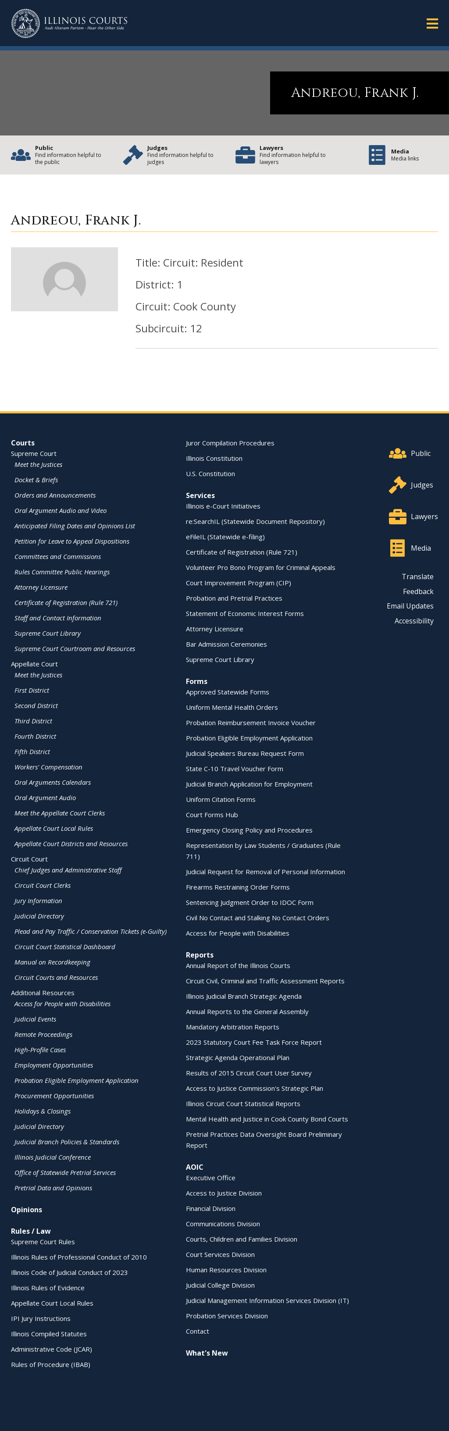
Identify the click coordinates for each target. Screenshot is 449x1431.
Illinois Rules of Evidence (48, 1287)
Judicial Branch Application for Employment (249, 784)
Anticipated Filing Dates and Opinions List (74, 525)
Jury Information (38, 900)
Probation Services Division (227, 1315)
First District (31, 690)
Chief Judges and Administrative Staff (67, 869)
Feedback (418, 591)
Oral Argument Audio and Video (60, 510)
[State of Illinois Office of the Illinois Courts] (69, 23)
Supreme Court (34, 453)
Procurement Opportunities (54, 1095)
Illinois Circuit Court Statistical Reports (243, 1103)
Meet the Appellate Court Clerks (59, 812)
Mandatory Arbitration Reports (232, 1026)
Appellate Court (34, 663)
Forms (196, 681)
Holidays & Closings (42, 1111)
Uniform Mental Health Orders (232, 707)
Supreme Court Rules (43, 1241)
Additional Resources (43, 992)
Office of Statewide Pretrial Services (65, 1172)
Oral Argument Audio (45, 797)
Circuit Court (29, 858)
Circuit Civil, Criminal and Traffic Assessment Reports (265, 980)
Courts (23, 443)
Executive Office (210, 1177)
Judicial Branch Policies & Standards (66, 1141)
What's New (207, 1353)
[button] (432, 23)
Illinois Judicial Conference (52, 1157)
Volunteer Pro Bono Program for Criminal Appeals (260, 567)
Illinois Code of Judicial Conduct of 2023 (69, 1272)
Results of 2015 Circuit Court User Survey (249, 1072)
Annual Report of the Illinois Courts (238, 965)
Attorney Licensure (41, 587)
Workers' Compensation (48, 766)
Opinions (26, 1209)
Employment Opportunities (53, 1065)
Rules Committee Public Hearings (62, 571)
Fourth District (35, 736)
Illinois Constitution (214, 458)
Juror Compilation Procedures (230, 442)
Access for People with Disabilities (62, 1003)
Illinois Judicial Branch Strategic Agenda (244, 996)
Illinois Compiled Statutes (49, 1333)
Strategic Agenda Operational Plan (237, 1057)
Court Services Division (220, 1254)
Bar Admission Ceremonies (226, 644)
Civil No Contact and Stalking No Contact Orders (257, 917)
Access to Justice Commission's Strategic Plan (254, 1088)
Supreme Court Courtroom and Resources (74, 648)
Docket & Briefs (36, 479)
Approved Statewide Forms (227, 691)
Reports (200, 955)
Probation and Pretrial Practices (234, 598)
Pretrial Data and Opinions (53, 1187)
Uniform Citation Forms (221, 799)
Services (200, 495)
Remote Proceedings (43, 1034)
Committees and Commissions (57, 556)
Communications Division (223, 1223)
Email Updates (410, 606)
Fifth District (32, 751)
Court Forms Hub (212, 814)
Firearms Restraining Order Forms (238, 887)
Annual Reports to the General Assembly (247, 1011)
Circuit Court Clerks (42, 885)
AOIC (194, 1167)
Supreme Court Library (47, 633)
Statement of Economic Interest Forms (245, 613)
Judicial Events (35, 1019)
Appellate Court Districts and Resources (71, 843)
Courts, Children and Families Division (241, 1239)
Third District (33, 720)
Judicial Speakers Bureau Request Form (245, 753)
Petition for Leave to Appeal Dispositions (71, 541)
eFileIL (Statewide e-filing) (225, 536)
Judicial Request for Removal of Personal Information (265, 871)
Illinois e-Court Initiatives (223, 506)
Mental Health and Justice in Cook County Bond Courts (267, 1118)
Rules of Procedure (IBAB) (50, 1364)
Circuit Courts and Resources (56, 977)
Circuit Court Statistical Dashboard (64, 946)
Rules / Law (31, 1231)
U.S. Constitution (210, 473)
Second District (36, 705)
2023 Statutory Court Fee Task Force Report (254, 1042)
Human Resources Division (226, 1269)
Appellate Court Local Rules (53, 828)
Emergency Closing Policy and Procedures (249, 830)
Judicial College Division (220, 1285)
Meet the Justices (38, 464)
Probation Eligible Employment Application (76, 1080)
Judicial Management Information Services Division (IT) (267, 1300)
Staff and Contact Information (57, 617)
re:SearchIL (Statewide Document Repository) (255, 521)
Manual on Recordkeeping (52, 962)
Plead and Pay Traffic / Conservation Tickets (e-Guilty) (90, 931)
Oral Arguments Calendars (52, 782)
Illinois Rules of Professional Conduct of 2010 (79, 1257)
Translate (418, 576)
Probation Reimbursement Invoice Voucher (251, 722)
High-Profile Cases (40, 1049)
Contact (197, 1331)
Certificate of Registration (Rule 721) (66, 602)
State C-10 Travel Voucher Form (234, 768)
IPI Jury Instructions (41, 1318)
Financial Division (210, 1208)
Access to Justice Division (224, 1193)
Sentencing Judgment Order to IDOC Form (250, 902)
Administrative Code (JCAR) (51, 1349)
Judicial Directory (39, 915)
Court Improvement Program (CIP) (238, 582)
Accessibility (414, 621)
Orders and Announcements (55, 495)
